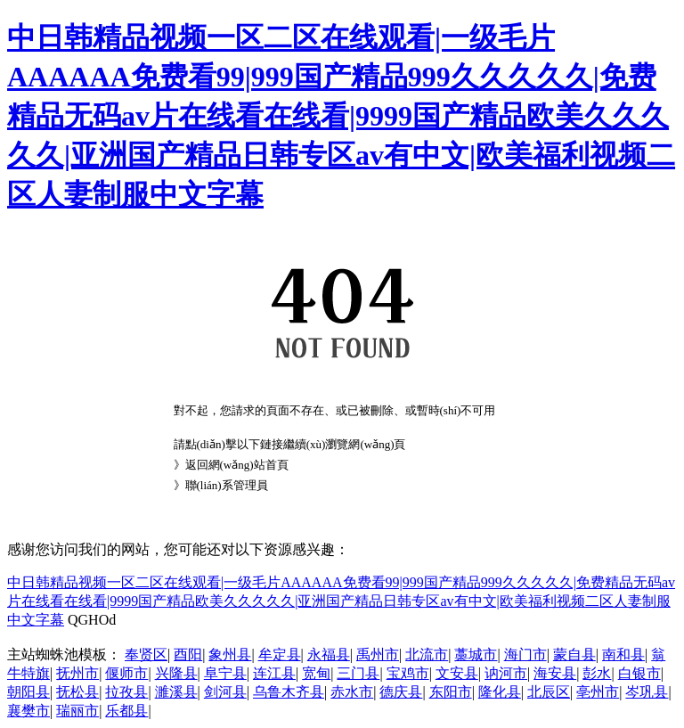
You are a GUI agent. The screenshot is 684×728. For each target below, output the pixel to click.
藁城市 (475, 654)
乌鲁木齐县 (288, 691)
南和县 (623, 654)
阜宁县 (225, 673)
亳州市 (597, 691)
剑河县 (225, 691)
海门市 (525, 654)
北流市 (426, 654)
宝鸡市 (408, 673)
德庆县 (400, 691)
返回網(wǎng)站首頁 (237, 464)
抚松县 (77, 691)
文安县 (457, 673)
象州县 (229, 654)
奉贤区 (146, 654)
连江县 (274, 673)
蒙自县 (574, 654)
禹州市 (377, 654)
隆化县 (499, 691)
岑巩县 (646, 691)
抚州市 (77, 673)
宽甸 (316, 673)
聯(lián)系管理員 (226, 485)
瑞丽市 (77, 710)
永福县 (328, 654)
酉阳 (188, 654)
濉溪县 (176, 691)
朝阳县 (28, 691)
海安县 (554, 673)
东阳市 (450, 691)
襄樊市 (28, 710)
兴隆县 (176, 673)
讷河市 (505, 673)
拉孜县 (126, 691)
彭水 (596, 673)
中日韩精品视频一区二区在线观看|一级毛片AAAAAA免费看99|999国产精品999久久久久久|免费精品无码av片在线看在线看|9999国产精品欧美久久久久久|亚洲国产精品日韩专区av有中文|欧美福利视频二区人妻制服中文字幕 (341, 115)
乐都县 (126, 710)
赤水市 (351, 691)
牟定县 (279, 654)
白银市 (639, 673)
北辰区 (548, 691)
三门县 (358, 673)
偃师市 (126, 673)
